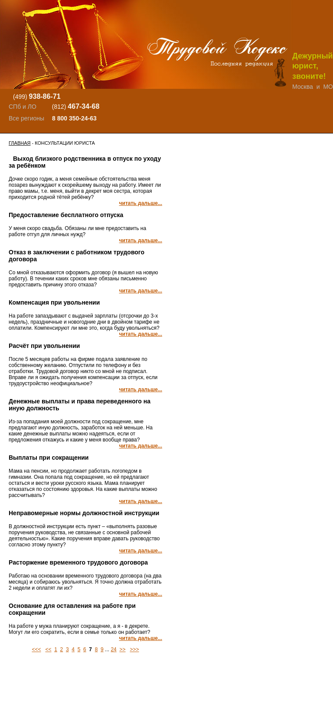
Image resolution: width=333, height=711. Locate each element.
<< (49, 649)
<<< (36, 649)
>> (122, 649)
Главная (19, 143)
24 (113, 649)
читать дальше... (140, 203)
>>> (134, 649)
